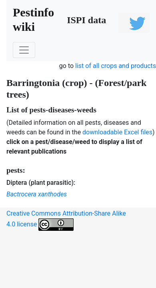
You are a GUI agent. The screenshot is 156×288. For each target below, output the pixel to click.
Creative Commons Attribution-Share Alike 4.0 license (66, 220)
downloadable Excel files (117, 132)
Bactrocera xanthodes (36, 194)
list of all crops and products (115, 66)
